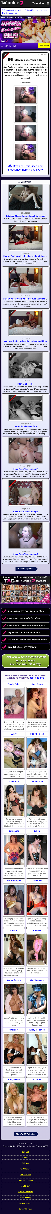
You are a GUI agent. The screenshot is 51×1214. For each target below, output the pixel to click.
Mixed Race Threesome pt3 (25, 511)
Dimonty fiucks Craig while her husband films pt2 (25, 299)
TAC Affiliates (25, 1175)
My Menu (9, 46)
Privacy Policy (25, 1197)
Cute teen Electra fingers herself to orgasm (25, 216)
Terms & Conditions (25, 1192)
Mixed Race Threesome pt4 (25, 469)
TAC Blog (25, 1163)
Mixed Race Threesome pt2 (25, 554)
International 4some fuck (25, 426)
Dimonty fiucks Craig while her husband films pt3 (25, 256)
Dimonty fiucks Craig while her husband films (25, 341)
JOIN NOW (44, 46)
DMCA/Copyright (25, 1203)
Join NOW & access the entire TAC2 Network (25, 661)
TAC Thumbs (26, 1169)
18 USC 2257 (25, 1186)
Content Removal (25, 1209)
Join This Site (37, 678)
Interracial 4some (25, 384)
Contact (25, 1157)
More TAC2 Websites (25, 1134)
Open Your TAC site (25, 1180)
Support (25, 1152)
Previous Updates (25, 569)
